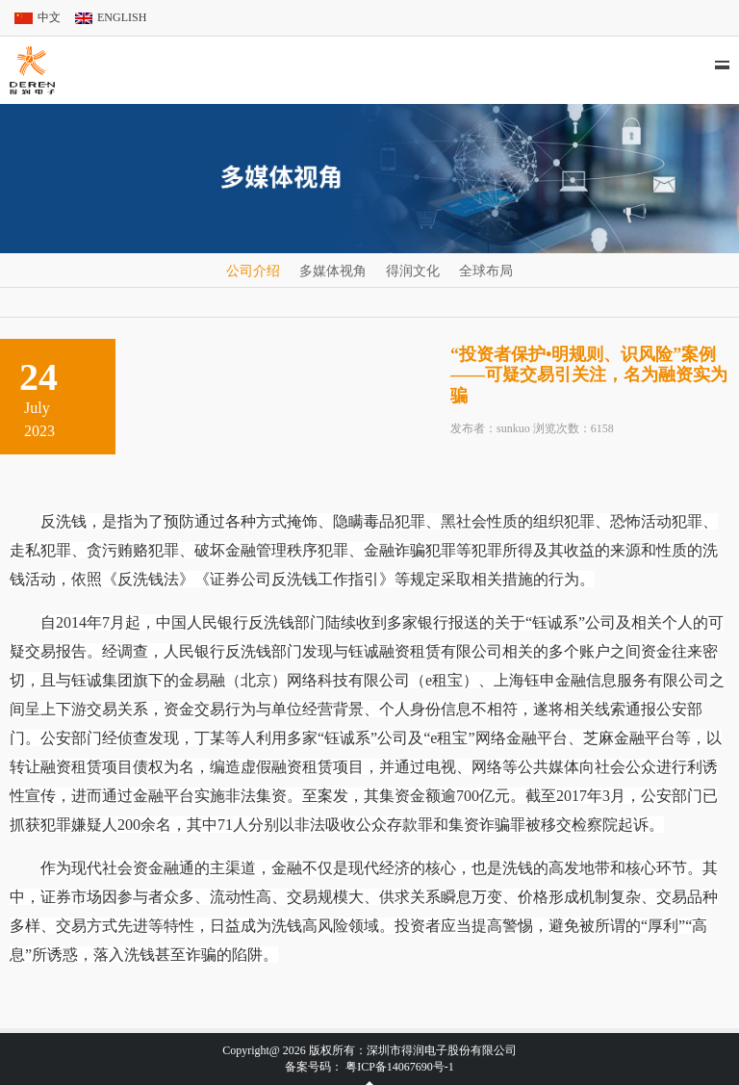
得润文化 (413, 271)
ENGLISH (121, 17)
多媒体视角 (333, 271)
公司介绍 (253, 271)
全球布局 (486, 271)
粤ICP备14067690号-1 (399, 1066)
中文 (49, 17)
